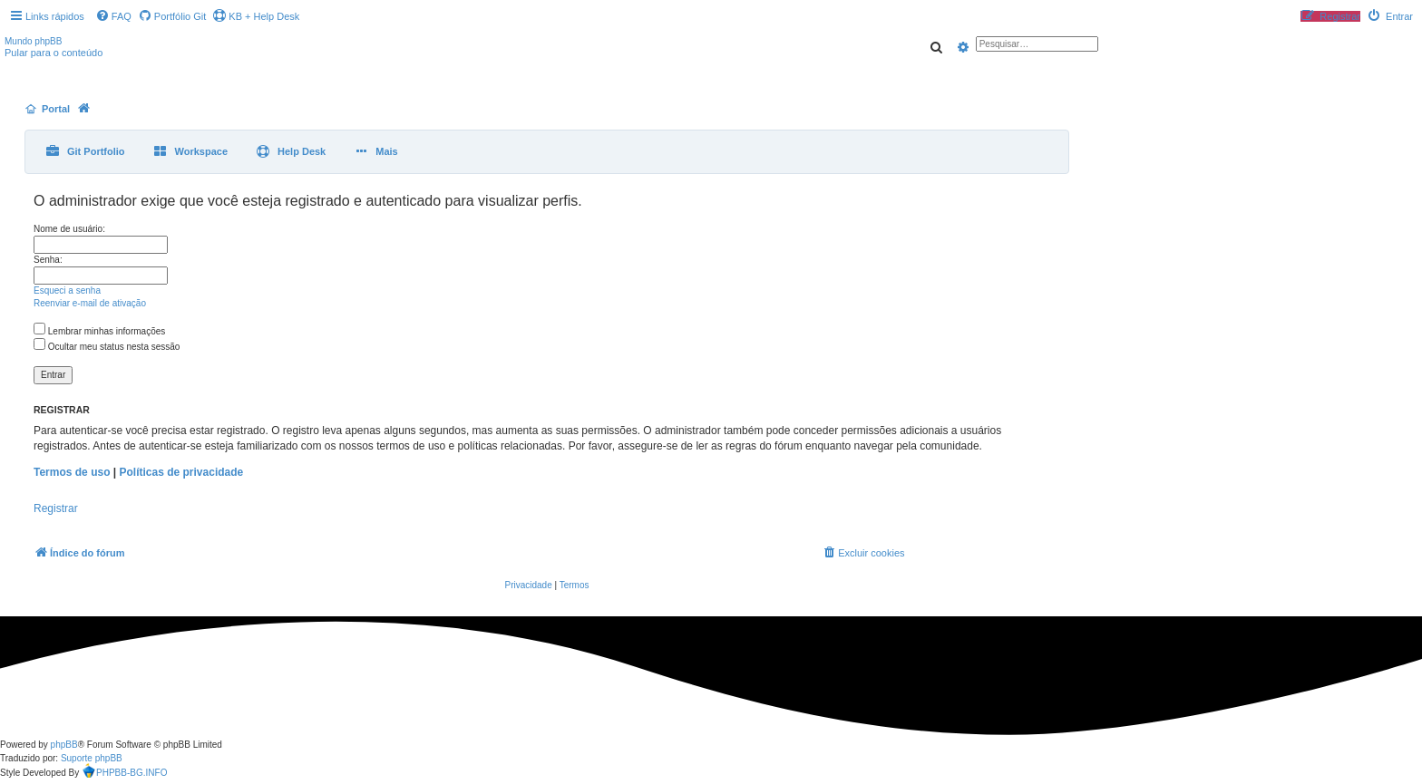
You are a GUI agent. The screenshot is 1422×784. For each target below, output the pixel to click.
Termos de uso (72, 472)
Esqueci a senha (67, 290)
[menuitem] (113, 16)
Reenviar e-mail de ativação (90, 303)
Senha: (48, 260)
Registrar (56, 508)
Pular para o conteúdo (53, 52)
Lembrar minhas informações (99, 331)
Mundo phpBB (33, 41)
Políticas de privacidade (182, 472)
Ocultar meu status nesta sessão (107, 347)
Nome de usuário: (69, 229)
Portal (56, 108)
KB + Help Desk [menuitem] (255, 16)
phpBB (64, 745)
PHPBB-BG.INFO (124, 773)
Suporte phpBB (91, 758)
